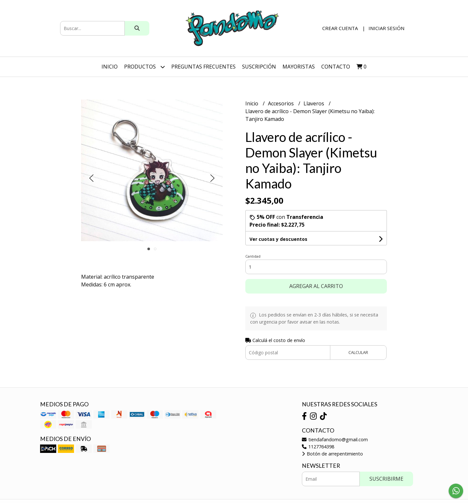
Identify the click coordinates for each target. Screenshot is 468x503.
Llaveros (314, 103)
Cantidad (253, 256)
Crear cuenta (340, 28)
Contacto (335, 66)
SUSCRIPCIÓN (259, 66)
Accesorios (281, 103)
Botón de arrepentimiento (332, 454)
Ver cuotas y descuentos (278, 239)
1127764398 (318, 447)
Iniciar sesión (386, 28)
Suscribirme (386, 478)
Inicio (109, 66)
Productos (144, 67)
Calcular (358, 352)
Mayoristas (298, 66)
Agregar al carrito (316, 286)
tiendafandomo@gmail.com (335, 439)
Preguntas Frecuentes (203, 66)
